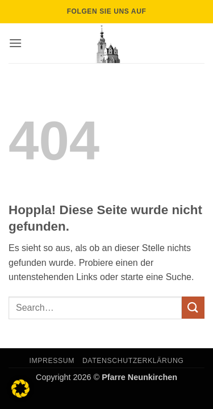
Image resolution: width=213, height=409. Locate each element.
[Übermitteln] (193, 308)
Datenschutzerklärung (133, 361)
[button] (15, 43)
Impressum (52, 361)
